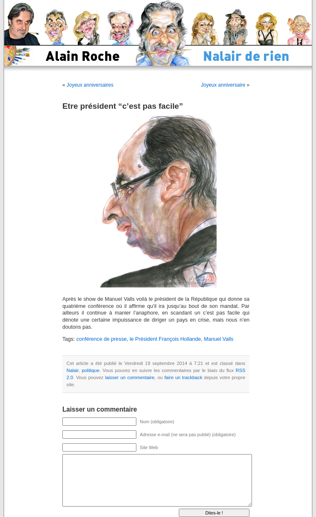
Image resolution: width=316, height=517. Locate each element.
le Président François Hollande (165, 339)
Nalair (73, 370)
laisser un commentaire (130, 377)
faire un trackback (183, 377)
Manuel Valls (218, 339)
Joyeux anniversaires (90, 85)
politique (90, 370)
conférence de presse (102, 339)
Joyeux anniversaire (223, 85)
